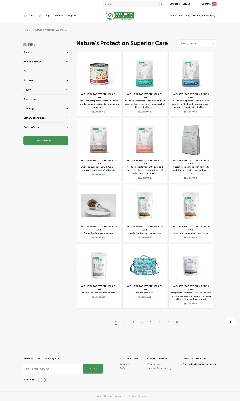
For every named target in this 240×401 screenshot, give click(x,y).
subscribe (93, 369)
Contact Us (126, 363)
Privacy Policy (154, 363)
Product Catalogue (64, 15)
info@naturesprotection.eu (201, 363)
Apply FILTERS (46, 140)
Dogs (44, 16)
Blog (188, 15)
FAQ (122, 368)
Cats (28, 16)
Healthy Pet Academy (204, 15)
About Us (175, 15)
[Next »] (230, 322)
